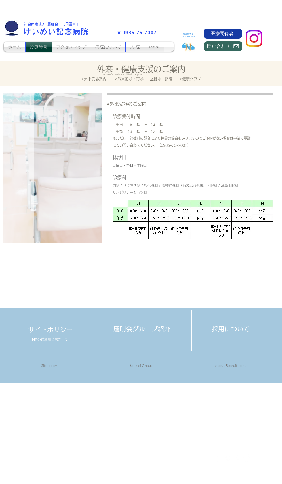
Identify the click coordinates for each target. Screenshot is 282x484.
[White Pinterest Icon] (237, 458)
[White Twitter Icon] (227, 458)
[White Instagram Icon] (246, 458)
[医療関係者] (223, 34)
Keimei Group (141, 365)
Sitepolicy (49, 365)
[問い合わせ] (223, 46)
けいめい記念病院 (56, 31)
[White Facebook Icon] (217, 458)
